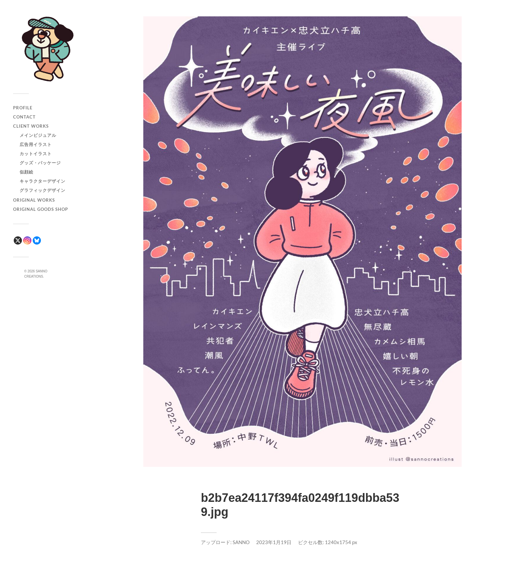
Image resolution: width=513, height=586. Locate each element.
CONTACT (24, 116)
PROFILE (22, 107)
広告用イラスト (36, 144)
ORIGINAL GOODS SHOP (40, 209)
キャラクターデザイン (42, 181)
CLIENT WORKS (31, 126)
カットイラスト (36, 153)
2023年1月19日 (274, 542)
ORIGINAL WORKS (34, 200)
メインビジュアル (38, 135)
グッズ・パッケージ (40, 162)
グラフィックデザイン (42, 190)
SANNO (241, 542)
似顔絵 (26, 171)
